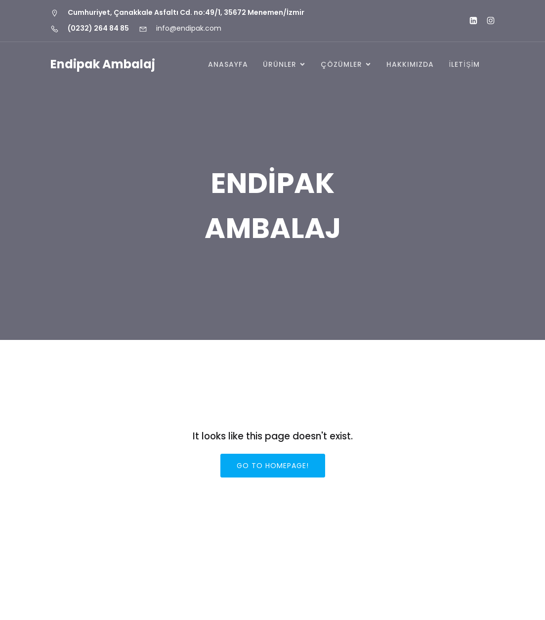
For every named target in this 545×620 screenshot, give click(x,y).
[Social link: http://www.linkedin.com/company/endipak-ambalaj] (469, 21)
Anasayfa (228, 64)
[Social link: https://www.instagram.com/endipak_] (486, 21)
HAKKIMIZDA (410, 64)
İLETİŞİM (464, 64)
